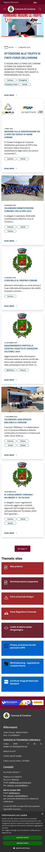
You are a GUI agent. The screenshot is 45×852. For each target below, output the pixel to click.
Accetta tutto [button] (22, 838)
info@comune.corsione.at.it (20, 782)
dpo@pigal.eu (14, 792)
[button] (22, 848)
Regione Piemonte (11, 2)
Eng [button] (36, 2)
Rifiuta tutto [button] (22, 843)
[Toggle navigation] (4, 8)
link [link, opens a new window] (10, 833)
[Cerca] (40, 9)
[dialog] (22, 831)
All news (22, 548)
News (11, 47)
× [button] (42, 814)
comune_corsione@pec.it (17, 785)
